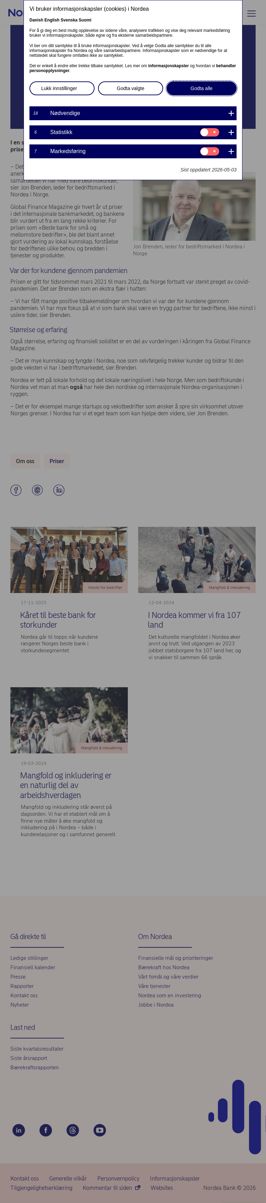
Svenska (69, 20)
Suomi (85, 20)
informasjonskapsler (168, 65)
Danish (36, 20)
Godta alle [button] (201, 88)
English (51, 20)
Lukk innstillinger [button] (59, 88)
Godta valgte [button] (130, 88)
